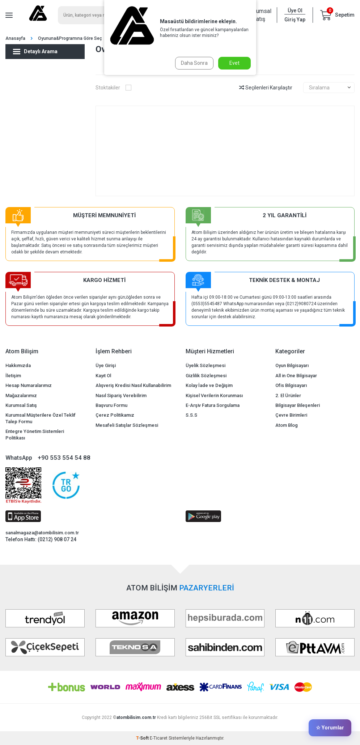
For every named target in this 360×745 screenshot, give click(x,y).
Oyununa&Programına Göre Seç (70, 38)
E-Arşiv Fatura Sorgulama (213, 405)
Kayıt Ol (103, 375)
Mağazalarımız (21, 395)
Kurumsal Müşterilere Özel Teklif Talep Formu (40, 418)
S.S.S (191, 415)
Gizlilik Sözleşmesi (206, 375)
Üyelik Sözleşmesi (205, 365)
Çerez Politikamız (115, 415)
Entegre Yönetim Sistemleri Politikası (34, 434)
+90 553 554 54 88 (64, 457)
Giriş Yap (294, 19)
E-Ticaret (159, 738)
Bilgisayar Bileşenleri (297, 405)
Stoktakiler (113, 88)
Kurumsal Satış (259, 15)
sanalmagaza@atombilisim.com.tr (42, 532)
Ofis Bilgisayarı (291, 385)
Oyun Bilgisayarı (292, 365)
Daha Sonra (193, 63)
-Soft (143, 738)
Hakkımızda (18, 365)
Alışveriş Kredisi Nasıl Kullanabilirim (133, 385)
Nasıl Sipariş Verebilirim (121, 395)
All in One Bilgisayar (296, 375)
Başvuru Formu (111, 405)
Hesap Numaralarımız (28, 385)
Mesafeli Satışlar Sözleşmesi (127, 425)
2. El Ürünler (288, 395)
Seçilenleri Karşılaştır (265, 88)
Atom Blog (286, 425)
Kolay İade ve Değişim (209, 385)
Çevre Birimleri (291, 415)
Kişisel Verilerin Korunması (214, 395)
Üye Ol (295, 10)
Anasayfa (15, 38)
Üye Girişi (106, 365)
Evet (234, 63)
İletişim (13, 375)
